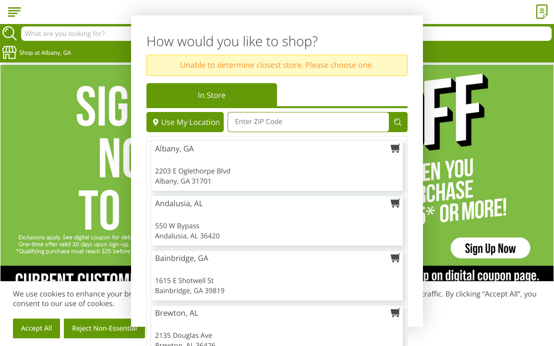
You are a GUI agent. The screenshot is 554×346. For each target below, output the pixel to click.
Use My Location (185, 122)
